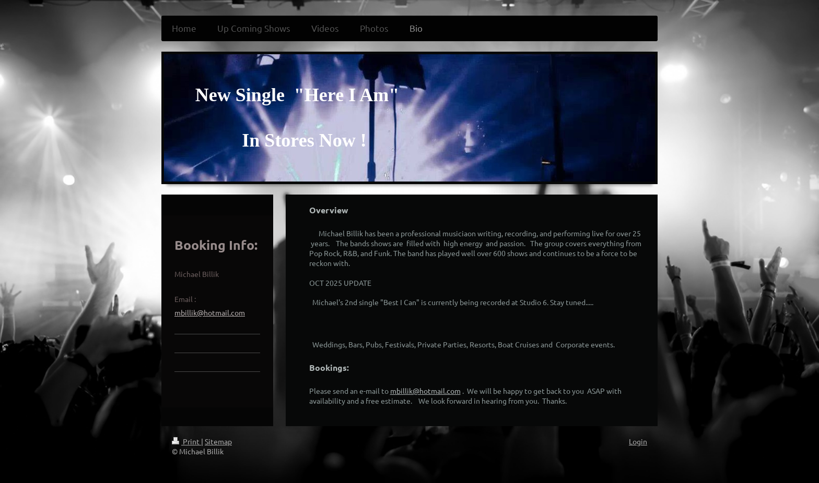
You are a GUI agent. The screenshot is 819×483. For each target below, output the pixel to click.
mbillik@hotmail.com (425, 390)
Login (638, 441)
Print (186, 441)
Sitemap (218, 441)
